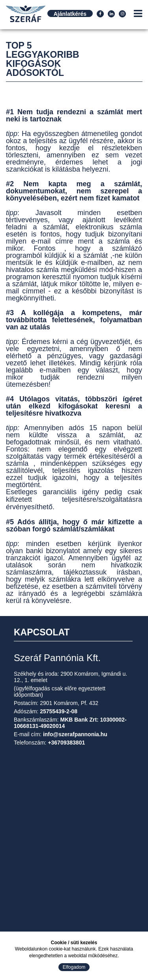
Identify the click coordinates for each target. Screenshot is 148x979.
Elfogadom (74, 967)
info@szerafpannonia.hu (75, 734)
